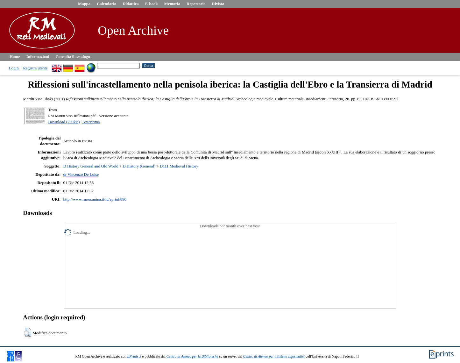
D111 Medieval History (179, 166)
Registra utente (35, 68)
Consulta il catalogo (73, 56)
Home (15, 56)
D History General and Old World (90, 166)
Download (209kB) (64, 122)
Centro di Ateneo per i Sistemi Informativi (274, 356)
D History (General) (139, 166)
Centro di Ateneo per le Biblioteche (192, 356)
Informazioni (37, 56)
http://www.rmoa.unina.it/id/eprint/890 (94, 199)
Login (14, 68)
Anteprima (91, 122)
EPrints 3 (134, 356)
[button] (27, 332)
